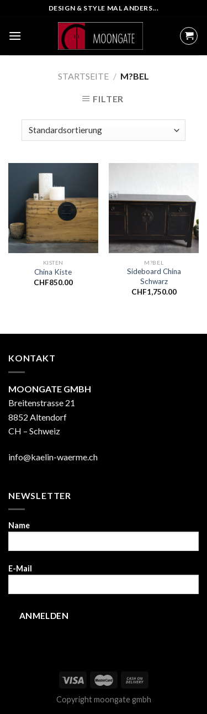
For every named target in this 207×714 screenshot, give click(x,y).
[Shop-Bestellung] (103, 130)
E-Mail (103, 583)
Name (103, 540)
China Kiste (53, 271)
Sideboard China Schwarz (154, 276)
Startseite (83, 76)
